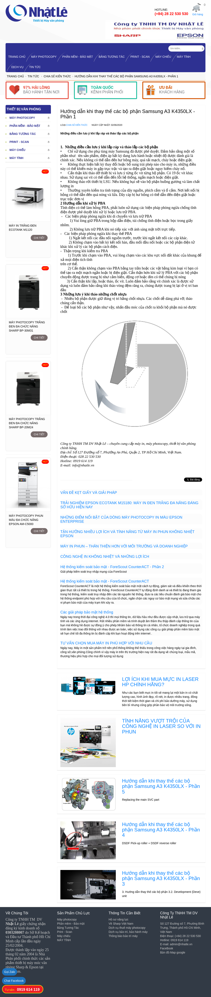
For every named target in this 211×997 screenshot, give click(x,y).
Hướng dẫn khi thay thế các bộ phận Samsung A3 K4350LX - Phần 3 (161, 878)
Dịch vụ (17, 67)
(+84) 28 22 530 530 (171, 14)
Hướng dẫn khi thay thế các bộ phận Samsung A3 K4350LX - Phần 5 (161, 786)
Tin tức (35, 67)
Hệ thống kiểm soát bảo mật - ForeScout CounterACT (104, 581)
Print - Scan (140, 56)
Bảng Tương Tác (112, 56)
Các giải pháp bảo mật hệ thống (86, 612)
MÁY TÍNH (183, 56)
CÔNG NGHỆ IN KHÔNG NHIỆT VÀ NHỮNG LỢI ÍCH (104, 556)
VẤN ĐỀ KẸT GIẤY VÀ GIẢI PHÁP (88, 493)
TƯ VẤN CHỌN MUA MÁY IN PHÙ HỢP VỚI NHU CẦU (106, 643)
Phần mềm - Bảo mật (77, 56)
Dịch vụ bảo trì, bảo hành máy (128, 931)
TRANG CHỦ (16, 56)
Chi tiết (39, 237)
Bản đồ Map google (172, 952)
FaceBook (166, 948)
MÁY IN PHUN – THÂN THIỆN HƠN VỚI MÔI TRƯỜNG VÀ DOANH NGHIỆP (124, 546)
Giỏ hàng (197, 14)
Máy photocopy (43, 56)
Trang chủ (15, 76)
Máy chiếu (163, 56)
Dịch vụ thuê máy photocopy (127, 927)
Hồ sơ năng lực (118, 919)
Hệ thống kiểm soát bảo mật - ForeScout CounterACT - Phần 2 (112, 567)
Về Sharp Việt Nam (121, 923)
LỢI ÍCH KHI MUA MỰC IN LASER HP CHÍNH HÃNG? (160, 681)
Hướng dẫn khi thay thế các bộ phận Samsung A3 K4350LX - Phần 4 (161, 830)
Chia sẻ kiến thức (57, 76)
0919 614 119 (28, 990)
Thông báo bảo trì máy (123, 936)
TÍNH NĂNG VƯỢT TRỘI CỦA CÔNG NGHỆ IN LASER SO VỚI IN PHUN (161, 726)
